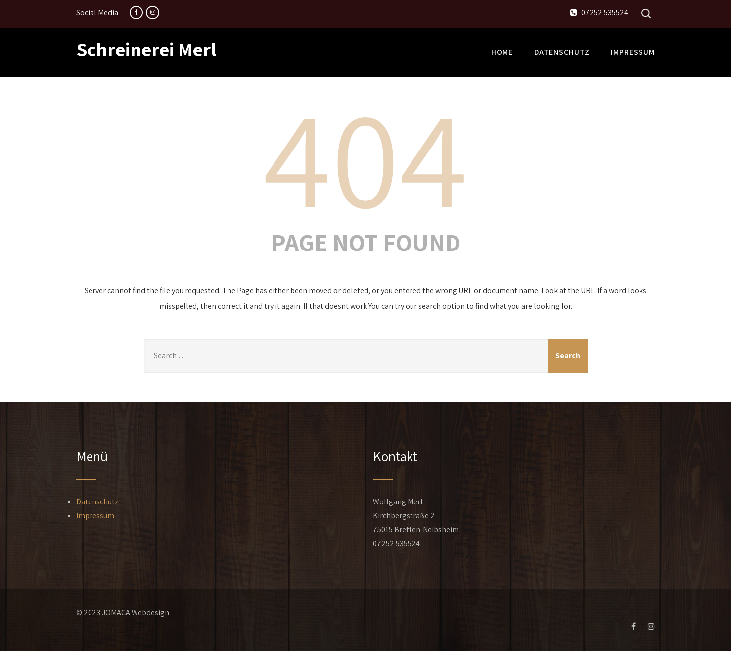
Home (502, 52)
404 (365, 156)
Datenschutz (562, 52)
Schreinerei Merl (146, 49)
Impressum (633, 52)
